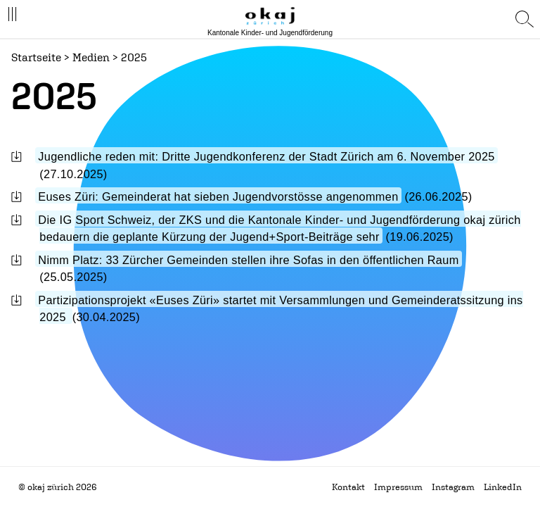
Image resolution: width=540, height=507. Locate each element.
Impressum (398, 487)
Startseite (36, 57)
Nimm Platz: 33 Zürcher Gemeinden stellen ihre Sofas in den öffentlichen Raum (248, 260)
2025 (134, 57)
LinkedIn (503, 487)
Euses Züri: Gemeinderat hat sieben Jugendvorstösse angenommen (218, 196)
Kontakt (348, 487)
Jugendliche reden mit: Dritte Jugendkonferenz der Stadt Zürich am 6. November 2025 (266, 156)
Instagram (453, 487)
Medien (91, 57)
